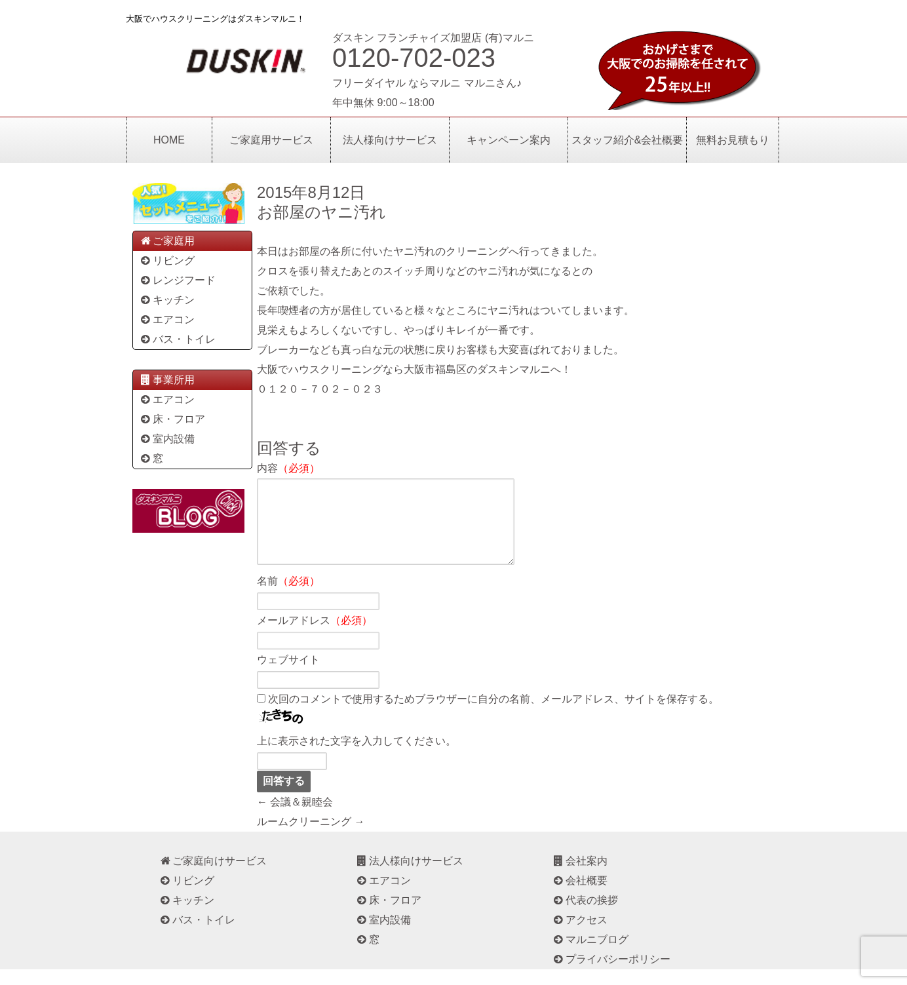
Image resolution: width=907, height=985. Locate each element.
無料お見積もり (732, 139)
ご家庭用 (167, 240)
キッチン (167, 299)
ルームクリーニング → (310, 837)
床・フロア (172, 419)
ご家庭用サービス (271, 139)
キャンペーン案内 (508, 139)
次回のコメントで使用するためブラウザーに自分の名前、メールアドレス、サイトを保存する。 (493, 714)
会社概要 (580, 896)
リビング (167, 260)
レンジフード (177, 280)
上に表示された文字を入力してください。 (356, 756)
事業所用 (167, 379)
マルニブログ (590, 955)
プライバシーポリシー (611, 974)
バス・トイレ (177, 339)
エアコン (167, 319)
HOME (169, 139)
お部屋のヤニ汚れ (321, 212)
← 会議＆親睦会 (295, 817)
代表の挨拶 (585, 915)
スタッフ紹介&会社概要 (627, 139)
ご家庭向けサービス (213, 876)
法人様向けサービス (390, 139)
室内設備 (167, 438)
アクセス (580, 935)
